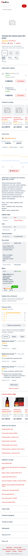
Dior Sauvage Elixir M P (8, 494)
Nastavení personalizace (8, 549)
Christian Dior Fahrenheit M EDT (10, 490)
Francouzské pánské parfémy (9, 433)
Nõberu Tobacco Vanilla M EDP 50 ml (12, 473)
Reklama (8, 551)
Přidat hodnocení (11, 89)
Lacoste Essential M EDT (8, 502)
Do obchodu (20, 81)
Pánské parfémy (7, 9)
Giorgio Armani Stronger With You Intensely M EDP (14, 468)
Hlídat (10, 43)
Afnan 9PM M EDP (7, 463)
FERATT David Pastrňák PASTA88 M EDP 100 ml (13, 485)
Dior (15, 217)
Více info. (10, 332)
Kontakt (14, 551)
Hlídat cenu (14, 171)
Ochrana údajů (18, 547)
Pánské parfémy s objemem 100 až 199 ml (13, 449)
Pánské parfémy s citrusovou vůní (11, 453)
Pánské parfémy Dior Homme (9, 445)
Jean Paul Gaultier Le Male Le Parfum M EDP (14, 480)
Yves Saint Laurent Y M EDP (9, 498)
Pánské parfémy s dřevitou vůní (10, 437)
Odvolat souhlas (21, 549)
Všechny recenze (13, 388)
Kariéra (20, 551)
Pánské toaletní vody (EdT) (9, 441)
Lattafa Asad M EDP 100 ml (9, 477)
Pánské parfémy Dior (7, 429)
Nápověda (9, 547)
